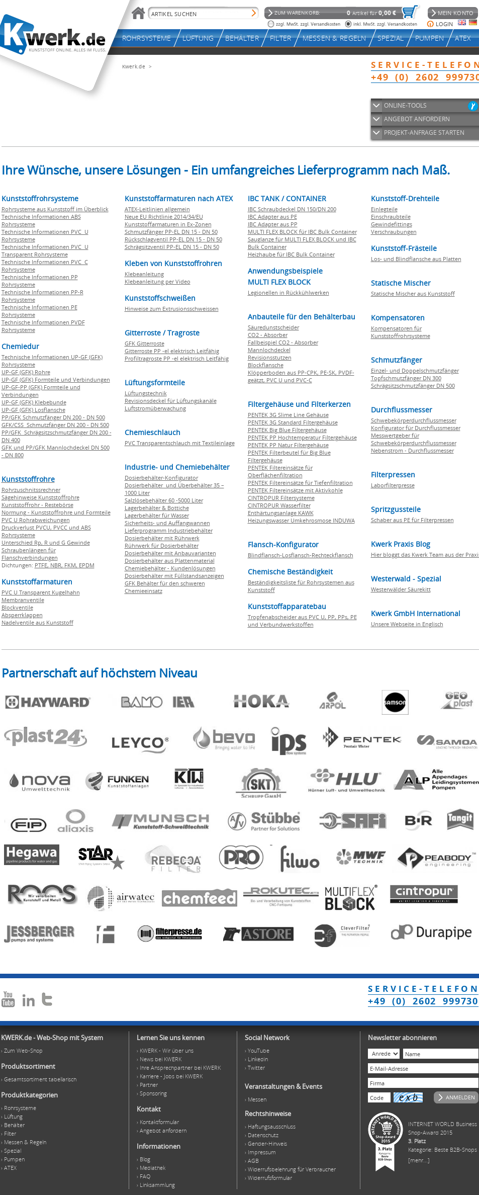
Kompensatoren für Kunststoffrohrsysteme (400, 331)
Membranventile (23, 600)
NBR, (57, 565)
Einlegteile (384, 209)
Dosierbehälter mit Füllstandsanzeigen (174, 575)
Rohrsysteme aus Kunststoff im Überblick (55, 209)
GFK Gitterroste (144, 343)
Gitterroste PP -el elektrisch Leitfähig (172, 351)
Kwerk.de (133, 66)
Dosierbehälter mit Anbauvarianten (170, 553)
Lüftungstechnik (146, 393)
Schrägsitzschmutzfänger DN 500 (413, 385)
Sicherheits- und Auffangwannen (167, 523)
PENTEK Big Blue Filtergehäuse (287, 430)
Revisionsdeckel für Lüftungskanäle (171, 400)
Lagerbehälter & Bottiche (157, 507)
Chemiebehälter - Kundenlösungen (170, 568)
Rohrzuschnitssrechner (31, 489)
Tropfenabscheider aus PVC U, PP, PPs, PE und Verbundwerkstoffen (302, 620)
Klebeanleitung (144, 274)
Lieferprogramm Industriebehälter (169, 530)
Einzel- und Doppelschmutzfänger (415, 370)
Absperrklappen (22, 615)
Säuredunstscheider (273, 327)
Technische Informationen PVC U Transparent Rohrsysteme (45, 250)
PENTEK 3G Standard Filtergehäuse (293, 422)
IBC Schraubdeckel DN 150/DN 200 (292, 209)
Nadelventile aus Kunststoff (37, 622)
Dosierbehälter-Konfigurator (161, 477)
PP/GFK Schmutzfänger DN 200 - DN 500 (53, 417)
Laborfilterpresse (393, 485)
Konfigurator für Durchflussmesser (415, 428)
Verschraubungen (394, 231)
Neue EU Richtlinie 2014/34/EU (164, 216)
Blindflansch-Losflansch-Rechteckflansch (300, 555)
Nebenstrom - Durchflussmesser (412, 450)
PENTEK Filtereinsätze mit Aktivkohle (295, 490)
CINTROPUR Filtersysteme (281, 497)
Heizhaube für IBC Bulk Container (291, 254)
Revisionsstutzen (270, 357)
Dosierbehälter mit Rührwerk (162, 538)
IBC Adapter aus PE (272, 216)
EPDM (86, 565)
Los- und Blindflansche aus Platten (416, 259)
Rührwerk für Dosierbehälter (162, 545)
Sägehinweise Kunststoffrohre (40, 497)
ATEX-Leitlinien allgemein (157, 209)
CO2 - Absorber (268, 334)
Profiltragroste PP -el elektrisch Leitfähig (177, 358)
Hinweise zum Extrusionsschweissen (172, 308)
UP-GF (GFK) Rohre (26, 372)
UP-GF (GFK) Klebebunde (34, 402)
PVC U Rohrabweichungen (36, 520)
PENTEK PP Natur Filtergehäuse (288, 445)
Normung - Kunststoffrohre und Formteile (56, 512)
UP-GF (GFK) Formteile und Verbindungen (56, 379)
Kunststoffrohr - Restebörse (37, 504)
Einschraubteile (391, 216)
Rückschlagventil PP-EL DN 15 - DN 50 (173, 239)
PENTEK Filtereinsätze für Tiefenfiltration (300, 482)
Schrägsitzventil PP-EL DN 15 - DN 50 (172, 246)
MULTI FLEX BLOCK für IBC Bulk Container (302, 231)
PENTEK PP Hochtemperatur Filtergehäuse (302, 437)
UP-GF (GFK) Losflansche (33, 409)
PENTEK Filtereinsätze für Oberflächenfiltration (280, 471)
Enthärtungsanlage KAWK (281, 513)
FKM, (71, 565)
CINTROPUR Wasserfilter (279, 505)
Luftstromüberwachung (155, 408)
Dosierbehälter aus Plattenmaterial (170, 560)
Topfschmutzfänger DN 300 (406, 378)
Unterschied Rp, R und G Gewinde (46, 542)
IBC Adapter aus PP (273, 224)
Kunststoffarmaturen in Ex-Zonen (168, 224)
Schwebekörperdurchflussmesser (413, 420)
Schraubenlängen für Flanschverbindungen (30, 553)
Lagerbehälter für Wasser (157, 515)
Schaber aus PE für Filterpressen (412, 520)
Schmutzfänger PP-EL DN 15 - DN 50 (171, 231)
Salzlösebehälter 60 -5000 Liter (164, 500)
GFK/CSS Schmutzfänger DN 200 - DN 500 (55, 425)
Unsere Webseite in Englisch (407, 624)
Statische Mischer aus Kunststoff (413, 293)
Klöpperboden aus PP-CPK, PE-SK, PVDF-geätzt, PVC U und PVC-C (301, 376)
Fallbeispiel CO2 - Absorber (283, 342)
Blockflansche (265, 365)
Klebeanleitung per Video (157, 281)
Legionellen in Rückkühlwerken (288, 292)
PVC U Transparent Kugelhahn (41, 592)
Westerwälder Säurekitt (401, 589)
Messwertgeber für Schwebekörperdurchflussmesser (413, 439)
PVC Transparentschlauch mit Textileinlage (180, 443)
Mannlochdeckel (269, 350)
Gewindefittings (391, 224)
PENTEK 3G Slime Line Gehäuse (288, 414)
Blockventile (17, 607)
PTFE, (42, 565)
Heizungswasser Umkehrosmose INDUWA (301, 520)
